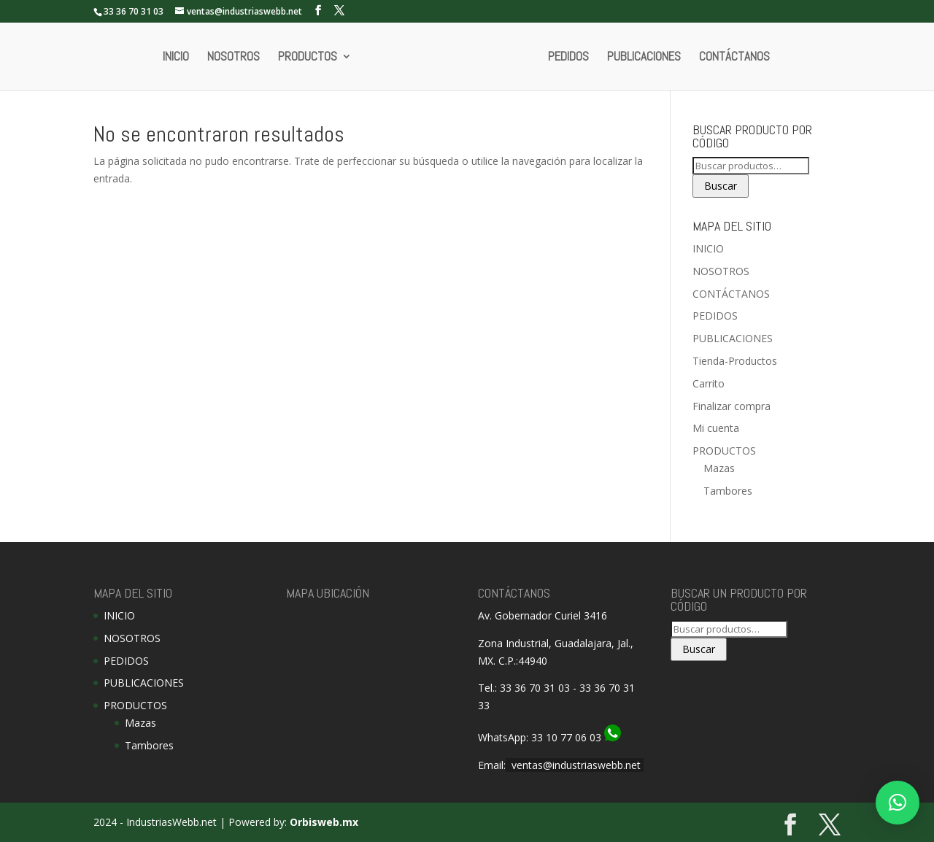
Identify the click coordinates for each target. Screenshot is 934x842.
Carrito (708, 383)
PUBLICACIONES (644, 57)
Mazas (719, 468)
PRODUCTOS (307, 57)
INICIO (176, 57)
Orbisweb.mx (324, 822)
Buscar (720, 186)
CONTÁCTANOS (734, 57)
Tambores (727, 491)
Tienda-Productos (734, 361)
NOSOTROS (233, 57)
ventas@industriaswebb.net (576, 765)
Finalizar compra (731, 406)
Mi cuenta (715, 428)
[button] (897, 802)
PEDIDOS (568, 57)
